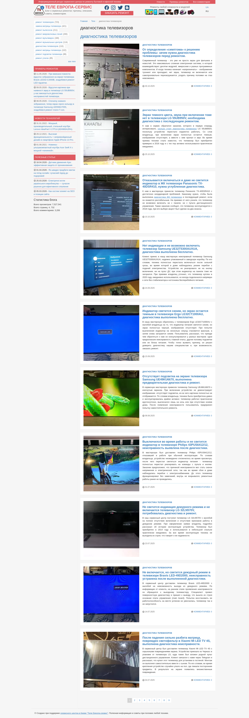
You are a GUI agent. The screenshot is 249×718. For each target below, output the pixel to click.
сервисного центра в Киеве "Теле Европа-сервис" (84, 713)
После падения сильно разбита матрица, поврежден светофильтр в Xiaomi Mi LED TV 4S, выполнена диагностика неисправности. (176, 641)
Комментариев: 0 (203, 86)
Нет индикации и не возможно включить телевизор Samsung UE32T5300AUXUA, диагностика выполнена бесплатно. (171, 249)
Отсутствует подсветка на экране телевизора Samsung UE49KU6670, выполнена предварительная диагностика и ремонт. (174, 379)
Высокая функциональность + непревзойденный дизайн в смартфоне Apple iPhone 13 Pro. (54, 137)
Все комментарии (201, 2)
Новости (161, 2)
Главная (84, 21)
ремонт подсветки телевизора (49, 54)
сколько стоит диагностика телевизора (177, 129)
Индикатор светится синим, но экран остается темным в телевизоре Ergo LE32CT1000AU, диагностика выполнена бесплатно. (175, 314)
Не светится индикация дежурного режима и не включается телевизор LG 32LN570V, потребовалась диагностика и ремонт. (176, 510)
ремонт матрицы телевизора (48, 50)
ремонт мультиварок (45, 38)
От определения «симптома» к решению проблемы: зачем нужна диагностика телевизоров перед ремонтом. (171, 53)
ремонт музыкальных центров (49, 42)
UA (207, 7)
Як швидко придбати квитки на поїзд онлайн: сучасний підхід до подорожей (54, 173)
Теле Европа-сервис (68, 7)
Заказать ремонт (117, 13)
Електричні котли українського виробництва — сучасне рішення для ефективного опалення (52, 183)
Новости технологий (47, 118)
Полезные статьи (45, 157)
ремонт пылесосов (44, 30)
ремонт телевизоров (45, 22)
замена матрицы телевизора (48, 26)
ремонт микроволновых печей (49, 34)
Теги (93, 21)
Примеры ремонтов (179, 2)
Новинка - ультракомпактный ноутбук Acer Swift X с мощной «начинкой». (53, 147)
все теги (72, 61)
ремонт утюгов (42, 58)
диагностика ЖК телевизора (168, 197)
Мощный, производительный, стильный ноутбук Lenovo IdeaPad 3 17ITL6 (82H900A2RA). (53, 126)
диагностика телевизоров (108, 36)
